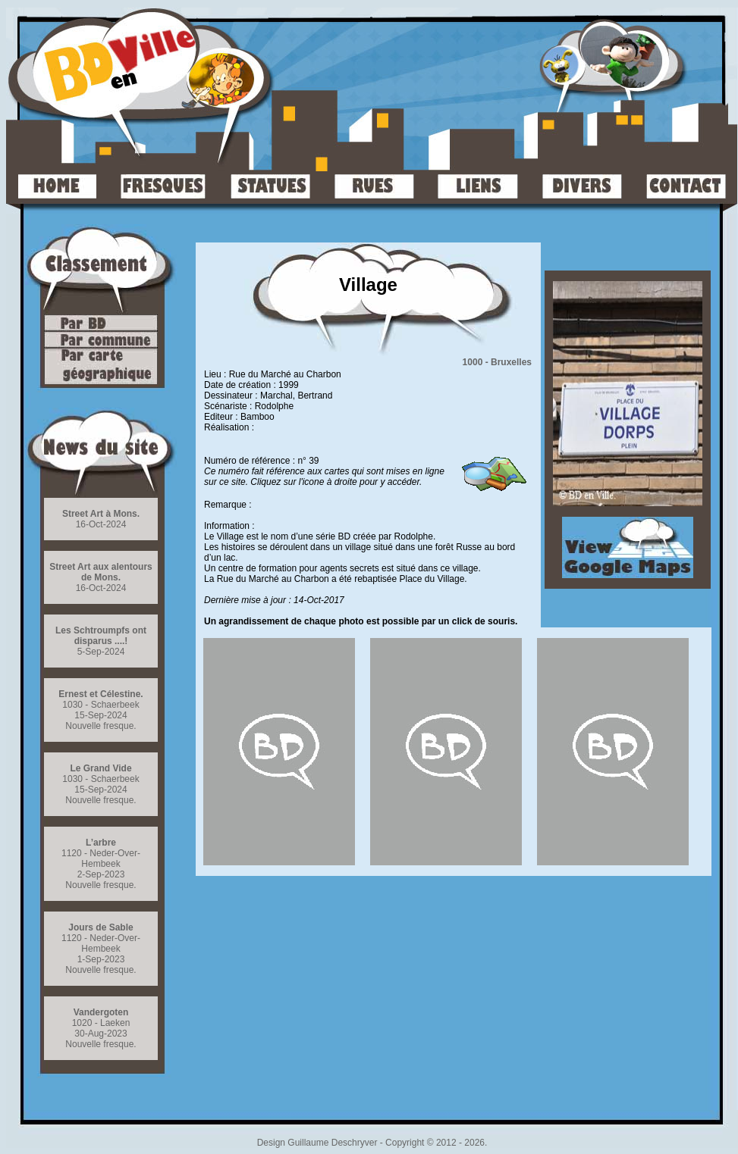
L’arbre (101, 842)
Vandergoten (101, 1012)
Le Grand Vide (100, 768)
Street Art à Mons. (101, 513)
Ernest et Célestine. (100, 694)
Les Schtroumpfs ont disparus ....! (100, 635)
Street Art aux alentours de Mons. (100, 572)
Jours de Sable (100, 927)
